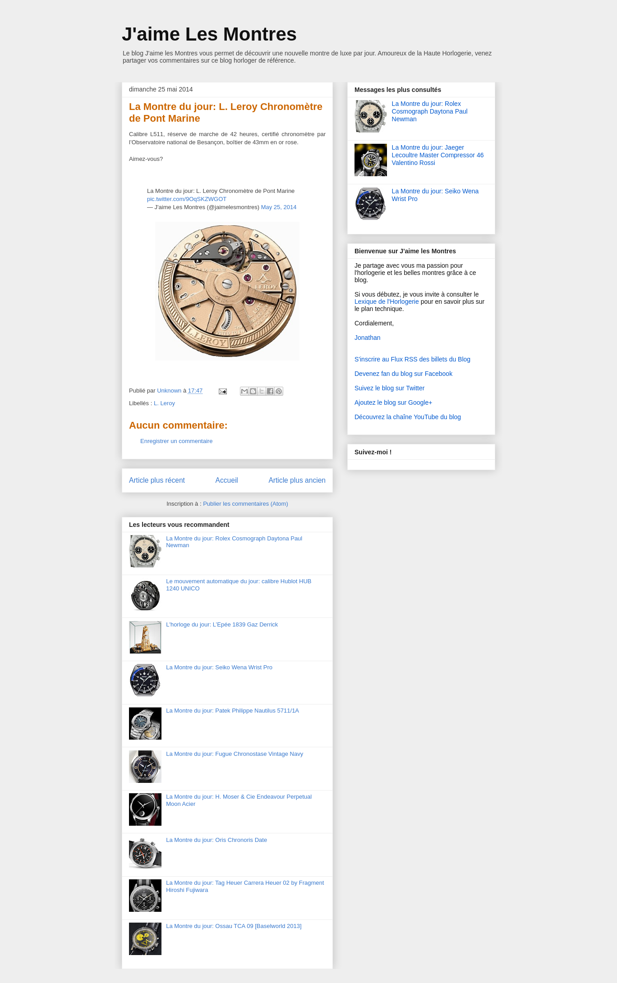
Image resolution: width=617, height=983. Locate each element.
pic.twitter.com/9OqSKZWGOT (186, 199)
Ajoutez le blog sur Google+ (393, 402)
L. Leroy (164, 403)
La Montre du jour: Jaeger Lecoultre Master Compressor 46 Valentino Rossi (438, 155)
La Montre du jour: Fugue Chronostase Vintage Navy (234, 753)
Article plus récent (157, 480)
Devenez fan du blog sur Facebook (403, 373)
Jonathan (368, 337)
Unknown (170, 390)
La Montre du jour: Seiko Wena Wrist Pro (219, 667)
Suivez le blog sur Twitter (389, 388)
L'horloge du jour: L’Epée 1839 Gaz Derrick (222, 624)
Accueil (227, 480)
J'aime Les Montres (209, 34)
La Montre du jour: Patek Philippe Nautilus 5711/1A (232, 710)
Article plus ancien (297, 480)
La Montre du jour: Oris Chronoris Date (216, 840)
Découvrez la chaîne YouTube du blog (408, 417)
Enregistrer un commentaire (176, 441)
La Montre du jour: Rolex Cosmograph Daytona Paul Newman (430, 111)
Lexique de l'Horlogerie (387, 301)
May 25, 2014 (279, 207)
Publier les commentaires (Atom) (245, 503)
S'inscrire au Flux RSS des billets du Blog (412, 359)
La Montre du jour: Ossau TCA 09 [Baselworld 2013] (233, 926)
